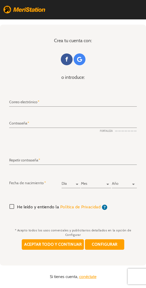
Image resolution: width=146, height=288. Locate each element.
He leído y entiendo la (62, 207)
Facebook (67, 59)
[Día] (71, 182)
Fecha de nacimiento (26, 183)
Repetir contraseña (23, 160)
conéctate (87, 277)
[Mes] (96, 182)
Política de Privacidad (80, 207)
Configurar (104, 244)
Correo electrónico (23, 102)
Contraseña (18, 123)
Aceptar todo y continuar (53, 244)
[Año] (124, 182)
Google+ (79, 59)
